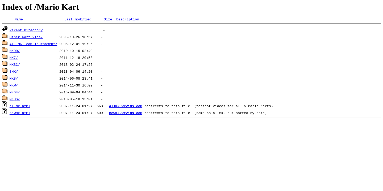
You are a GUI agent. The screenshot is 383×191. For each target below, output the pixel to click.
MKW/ (14, 86)
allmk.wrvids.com (125, 106)
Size (108, 20)
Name (19, 20)
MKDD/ (15, 51)
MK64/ (15, 92)
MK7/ (14, 58)
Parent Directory (26, 30)
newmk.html (20, 113)
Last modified (77, 20)
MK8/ (14, 79)
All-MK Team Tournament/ (33, 44)
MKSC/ (15, 65)
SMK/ (14, 72)
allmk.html (20, 106)
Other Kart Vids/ (26, 37)
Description (127, 20)
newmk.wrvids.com (125, 113)
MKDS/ (15, 99)
